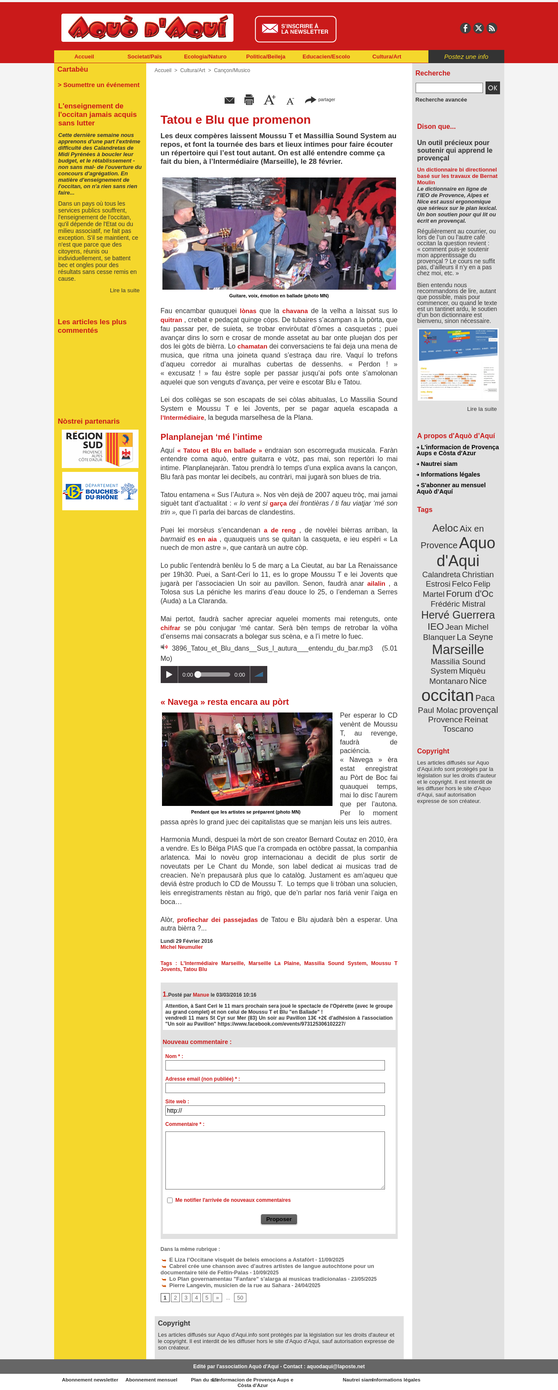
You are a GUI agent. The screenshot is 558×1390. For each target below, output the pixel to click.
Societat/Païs (144, 56)
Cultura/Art (387, 56)
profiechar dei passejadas (219, 919)
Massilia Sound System (319, 963)
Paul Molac (439, 680)
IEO (437, 610)
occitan (448, 666)
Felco (486, 569)
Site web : (177, 1102)
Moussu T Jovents (373, 963)
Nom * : (174, 1056)
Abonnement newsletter (91, 1377)
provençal (477, 679)
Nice (476, 652)
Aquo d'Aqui (456, 548)
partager (320, 99)
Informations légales (448, 473)
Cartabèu (72, 69)
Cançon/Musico (230, 70)
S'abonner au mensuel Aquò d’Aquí (451, 486)
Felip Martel (445, 579)
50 (238, 1295)
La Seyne (474, 619)
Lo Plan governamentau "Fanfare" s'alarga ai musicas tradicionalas (247, 1277)
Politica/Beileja (266, 56)
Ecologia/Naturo (205, 56)
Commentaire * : (185, 1124)
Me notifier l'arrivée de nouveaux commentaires (233, 1200)
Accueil (84, 56)
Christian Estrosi (448, 569)
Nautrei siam (437, 463)
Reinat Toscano (465, 693)
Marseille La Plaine (263, 963)
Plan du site (241, 1377)
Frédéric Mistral (467, 588)
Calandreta (478, 559)
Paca (483, 668)
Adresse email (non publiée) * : (202, 1079)
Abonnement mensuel (166, 1377)
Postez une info (466, 56)
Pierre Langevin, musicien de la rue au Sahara (221, 1283)
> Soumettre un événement (96, 83)
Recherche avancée (439, 99)
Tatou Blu (172, 969)
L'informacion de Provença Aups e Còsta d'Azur (457, 450)
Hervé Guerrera (458, 599)
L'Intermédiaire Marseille (207, 963)
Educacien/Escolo (326, 56)
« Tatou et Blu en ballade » (221, 450)
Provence (447, 689)
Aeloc (446, 526)
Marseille (444, 631)
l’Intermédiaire (183, 417)
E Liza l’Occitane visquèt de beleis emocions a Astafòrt (232, 1259)
